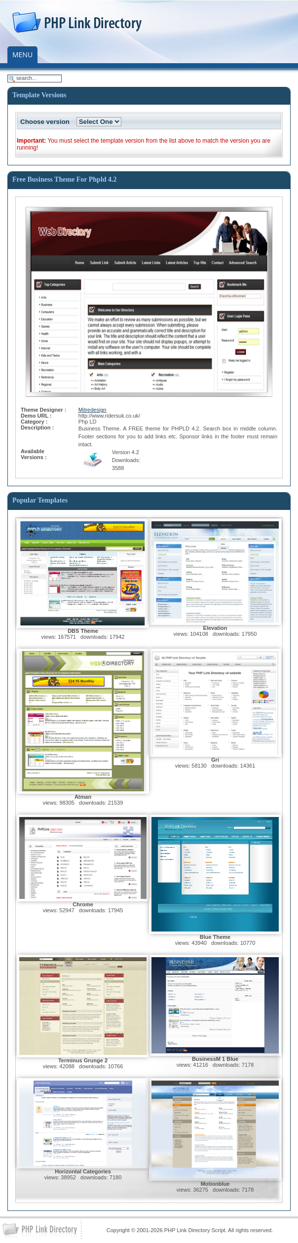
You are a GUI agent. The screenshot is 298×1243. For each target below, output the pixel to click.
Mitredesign (92, 410)
